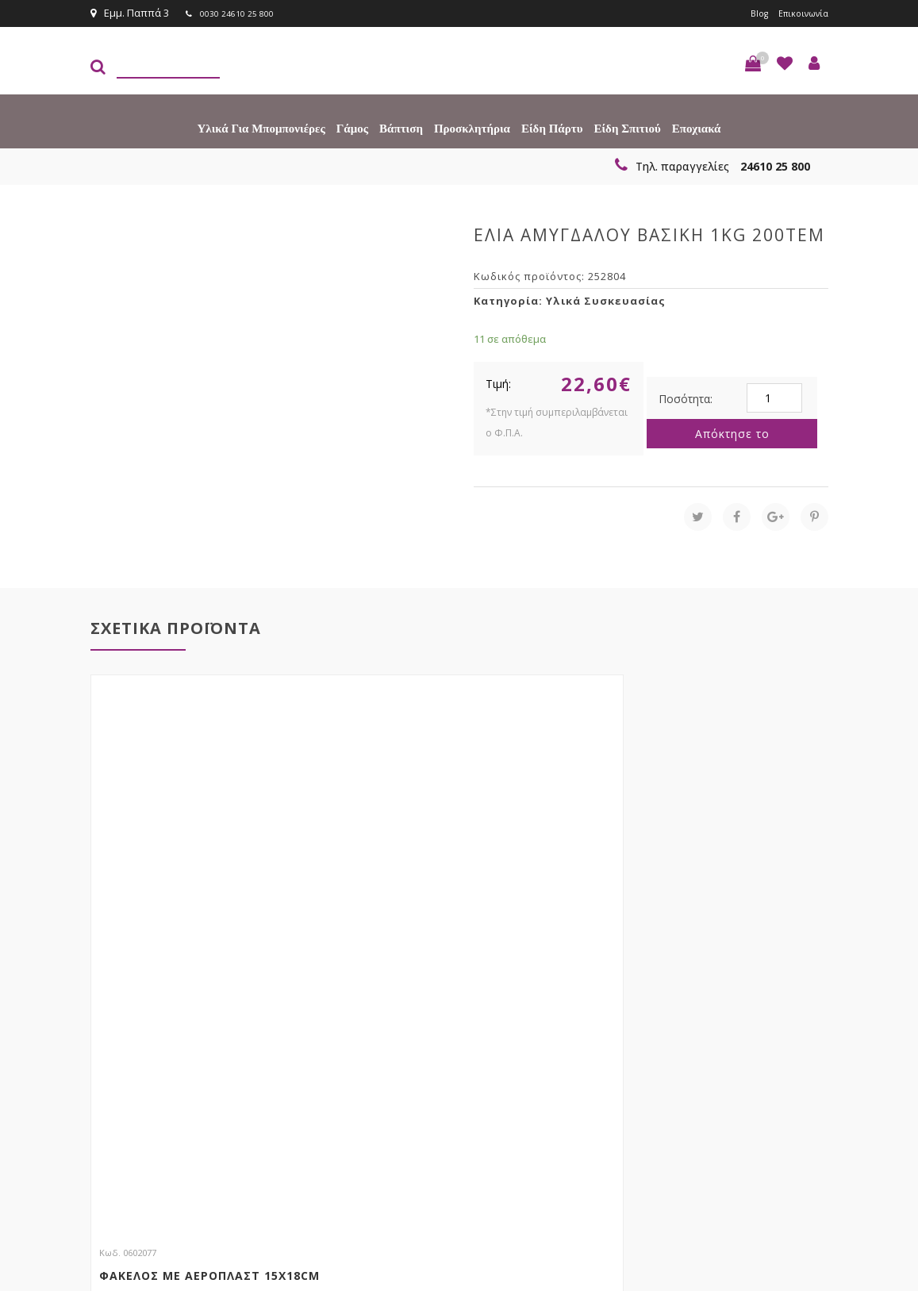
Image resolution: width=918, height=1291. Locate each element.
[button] (753, 62)
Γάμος (352, 127)
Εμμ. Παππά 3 (129, 13)
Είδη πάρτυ (551, 127)
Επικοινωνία (798, 13)
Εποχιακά (696, 127)
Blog (747, 13)
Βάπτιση (401, 127)
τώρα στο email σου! (293, 1020)
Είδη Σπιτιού (626, 127)
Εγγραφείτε (786, 1050)
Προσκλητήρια (472, 127)
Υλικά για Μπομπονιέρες (261, 127)
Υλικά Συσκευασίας (606, 299)
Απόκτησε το (732, 432)
